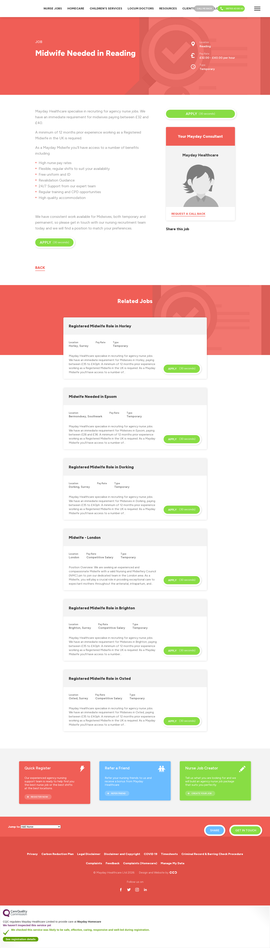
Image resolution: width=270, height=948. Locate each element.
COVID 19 (150, 854)
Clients (188, 8)
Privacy (32, 854)
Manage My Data (172, 863)
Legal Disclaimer (88, 854)
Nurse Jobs (53, 8)
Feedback (112, 863)
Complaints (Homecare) (140, 863)
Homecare (75, 8)
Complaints (94, 863)
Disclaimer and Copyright (122, 854)
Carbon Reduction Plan (57, 854)
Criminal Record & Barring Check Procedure (212, 854)
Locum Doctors (141, 8)
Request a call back (188, 213)
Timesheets (169, 854)
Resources (168, 8)
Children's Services (106, 8)
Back (40, 267)
